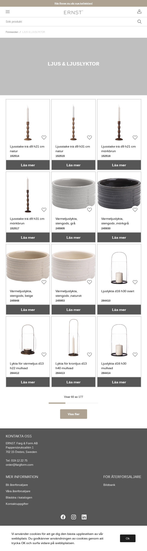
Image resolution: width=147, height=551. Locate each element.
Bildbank (109, 485)
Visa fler (73, 414)
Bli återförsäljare (17, 485)
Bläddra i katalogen (19, 497)
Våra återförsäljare (18, 491)
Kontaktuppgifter (17, 504)
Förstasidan (12, 31)
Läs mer (28, 165)
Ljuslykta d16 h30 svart (117, 291)
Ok (128, 538)
